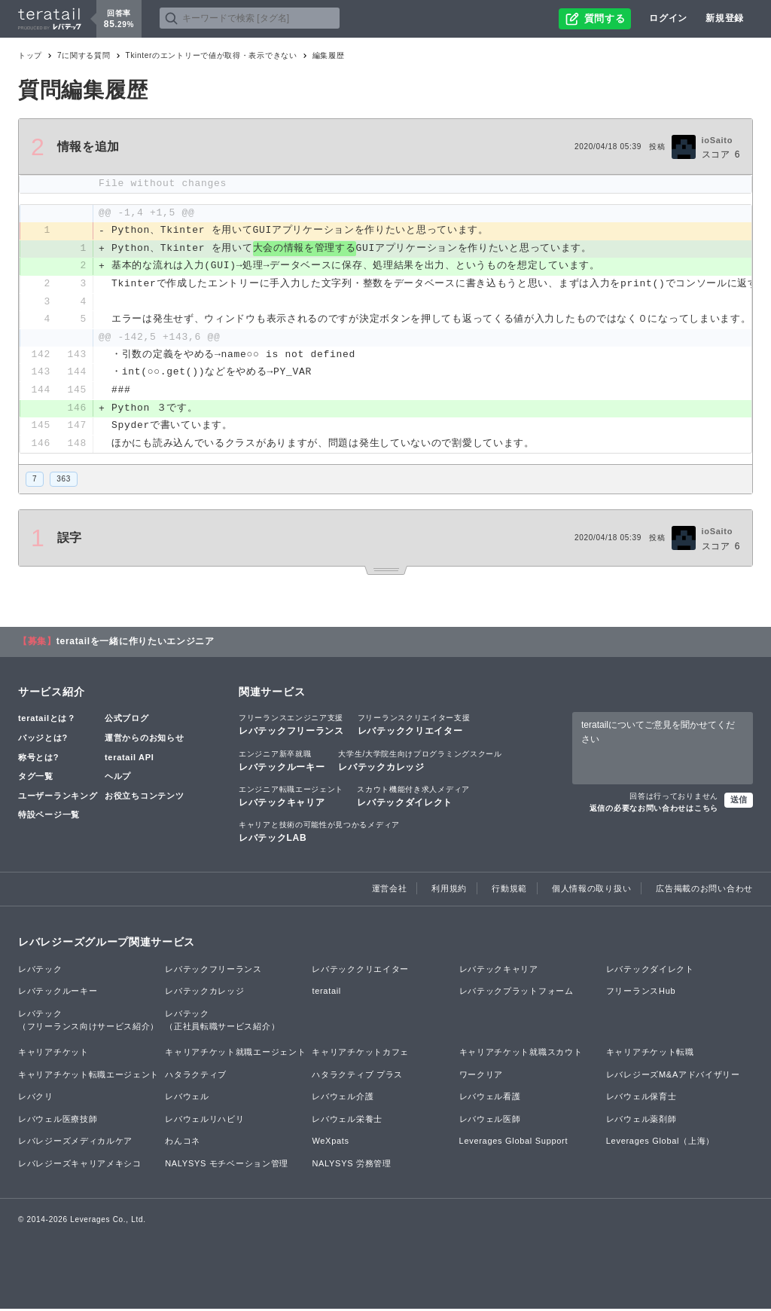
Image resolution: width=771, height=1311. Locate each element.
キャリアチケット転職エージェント (88, 1076)
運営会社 (389, 891)
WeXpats (330, 1143)
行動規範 (509, 891)
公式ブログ (127, 721)
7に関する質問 (83, 55)
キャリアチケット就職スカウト (521, 1054)
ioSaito (717, 140)
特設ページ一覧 (49, 817)
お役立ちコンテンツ (144, 797)
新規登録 (724, 18)
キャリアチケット (53, 1054)
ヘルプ (118, 778)
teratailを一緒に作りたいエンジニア (135, 644)
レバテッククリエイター (414, 727)
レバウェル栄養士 (347, 1121)
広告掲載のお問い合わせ (704, 891)
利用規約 (449, 891)
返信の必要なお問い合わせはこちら (654, 810)
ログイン (668, 18)
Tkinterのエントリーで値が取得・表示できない (211, 55)
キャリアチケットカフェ (360, 1054)
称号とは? (38, 759)
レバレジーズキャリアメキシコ (80, 1165)
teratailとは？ (47, 721)
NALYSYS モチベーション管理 (226, 1165)
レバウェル (187, 1098)
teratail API (129, 759)
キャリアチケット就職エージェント (235, 1054)
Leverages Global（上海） (660, 1143)
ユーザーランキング (57, 797)
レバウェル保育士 (641, 1098)
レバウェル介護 (342, 1098)
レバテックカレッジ (419, 762)
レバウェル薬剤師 (641, 1121)
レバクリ (35, 1098)
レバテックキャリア (291, 798)
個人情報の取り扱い (591, 891)
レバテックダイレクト (413, 798)
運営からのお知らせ (144, 739)
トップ (30, 55)
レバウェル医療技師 (57, 1121)
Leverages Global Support (513, 1143)
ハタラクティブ (196, 1076)
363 (63, 482)
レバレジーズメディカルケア (75, 1143)
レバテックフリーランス (291, 727)
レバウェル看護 (490, 1098)
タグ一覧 (35, 778)
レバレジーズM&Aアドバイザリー (673, 1076)
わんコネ (182, 1143)
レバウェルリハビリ (204, 1121)
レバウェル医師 (490, 1121)
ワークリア (481, 1076)
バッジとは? (43, 739)
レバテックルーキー (282, 762)
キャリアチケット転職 (650, 1054)
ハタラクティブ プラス (357, 1076)
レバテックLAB (319, 833)
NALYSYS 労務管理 (351, 1165)
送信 (738, 801)
